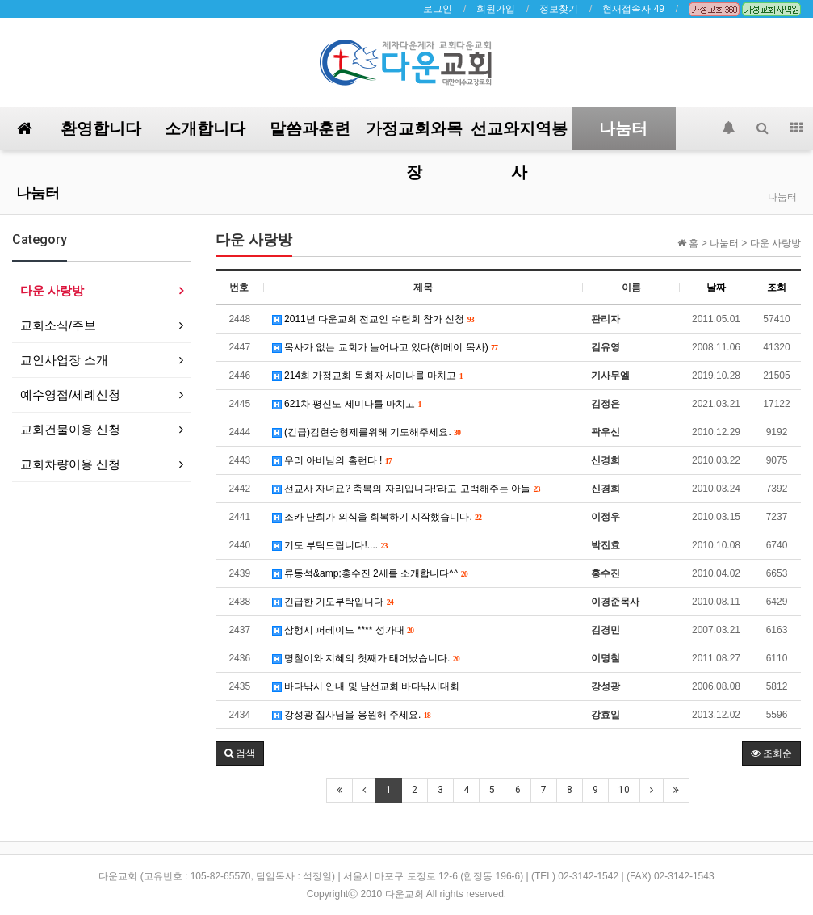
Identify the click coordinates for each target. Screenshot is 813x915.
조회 (776, 287)
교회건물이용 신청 (70, 429)
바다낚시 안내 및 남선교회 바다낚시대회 (366, 686)
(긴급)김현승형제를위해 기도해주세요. (366, 432)
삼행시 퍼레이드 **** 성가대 (343, 630)
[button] (240, 753)
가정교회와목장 (414, 134)
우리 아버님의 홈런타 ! (332, 460)
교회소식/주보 (58, 325)
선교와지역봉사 (519, 134)
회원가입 (495, 9)
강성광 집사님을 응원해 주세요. (351, 714)
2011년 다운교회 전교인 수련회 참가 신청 (373, 319)
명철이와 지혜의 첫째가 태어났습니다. (366, 658)
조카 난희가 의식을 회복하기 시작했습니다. (377, 517)
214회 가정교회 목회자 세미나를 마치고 (367, 375)
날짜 (716, 287)
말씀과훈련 (310, 128)
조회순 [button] (771, 753)
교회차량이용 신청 (70, 464)
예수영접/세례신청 (70, 394)
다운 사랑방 (52, 290)
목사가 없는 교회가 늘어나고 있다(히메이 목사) (385, 347)
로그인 (437, 9)
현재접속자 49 (633, 9)
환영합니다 (101, 128)
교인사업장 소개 (64, 360)
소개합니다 (205, 128)
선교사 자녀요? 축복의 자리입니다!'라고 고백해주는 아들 (406, 488)
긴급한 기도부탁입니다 (333, 601)
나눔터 (623, 128)
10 (624, 789)
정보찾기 (558, 9)
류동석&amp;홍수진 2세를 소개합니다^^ (370, 573)
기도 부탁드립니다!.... (330, 545)
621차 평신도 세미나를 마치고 (347, 403)
